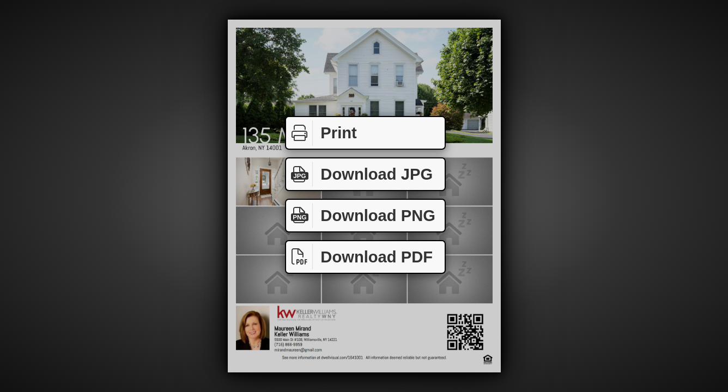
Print (321, 133)
